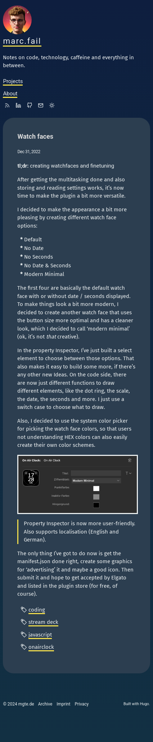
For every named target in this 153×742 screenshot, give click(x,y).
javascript (40, 634)
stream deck (43, 622)
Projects (13, 81)
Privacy (82, 704)
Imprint (63, 704)
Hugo (144, 704)
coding (36, 610)
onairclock (41, 647)
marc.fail (22, 41)
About (10, 93)
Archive (45, 704)
